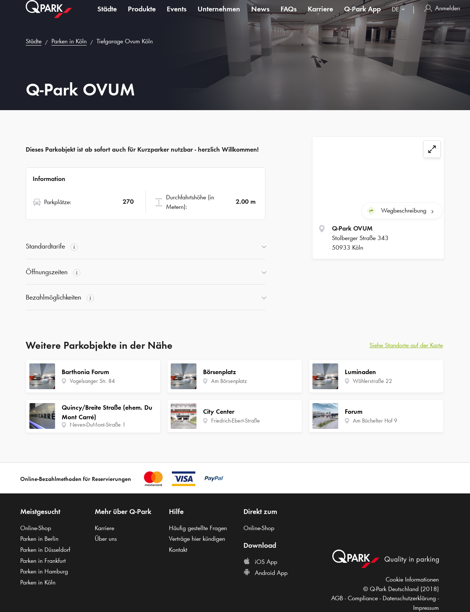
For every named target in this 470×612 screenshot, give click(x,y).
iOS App (260, 562)
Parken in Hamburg (44, 571)
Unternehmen (219, 16)
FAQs (289, 16)
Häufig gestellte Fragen (198, 528)
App (362, 16)
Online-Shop (35, 528)
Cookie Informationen (412, 579)
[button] (145, 246)
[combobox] (400, 17)
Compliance (363, 598)
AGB (337, 598)
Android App (265, 573)
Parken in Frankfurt (43, 561)
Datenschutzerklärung (409, 598)
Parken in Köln (69, 41)
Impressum (426, 608)
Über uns (106, 539)
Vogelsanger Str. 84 (92, 380)
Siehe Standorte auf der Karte (406, 345)
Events (177, 16)
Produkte (142, 16)
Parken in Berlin (39, 539)
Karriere (320, 16)
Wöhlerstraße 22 (372, 380)
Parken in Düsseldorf (45, 550)
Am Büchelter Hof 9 (375, 420)
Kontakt (178, 550)
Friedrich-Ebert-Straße (235, 420)
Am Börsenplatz (229, 380)
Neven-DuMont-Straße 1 (98, 424)
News (260, 16)
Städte (107, 16)
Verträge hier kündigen (197, 539)
